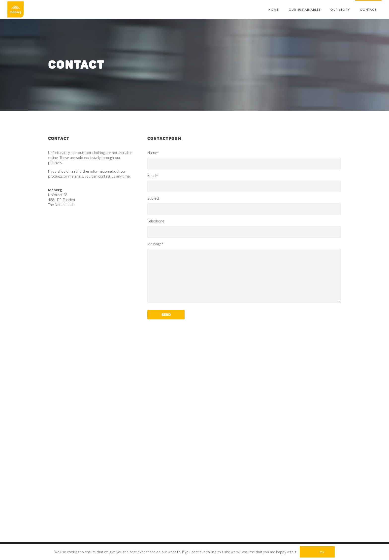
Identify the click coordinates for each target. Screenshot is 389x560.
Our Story (340, 9)
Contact (368, 9)
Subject (244, 205)
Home (273, 9)
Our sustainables (305, 9)
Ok (322, 552)
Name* (244, 159)
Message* (244, 272)
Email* (244, 182)
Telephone (244, 228)
